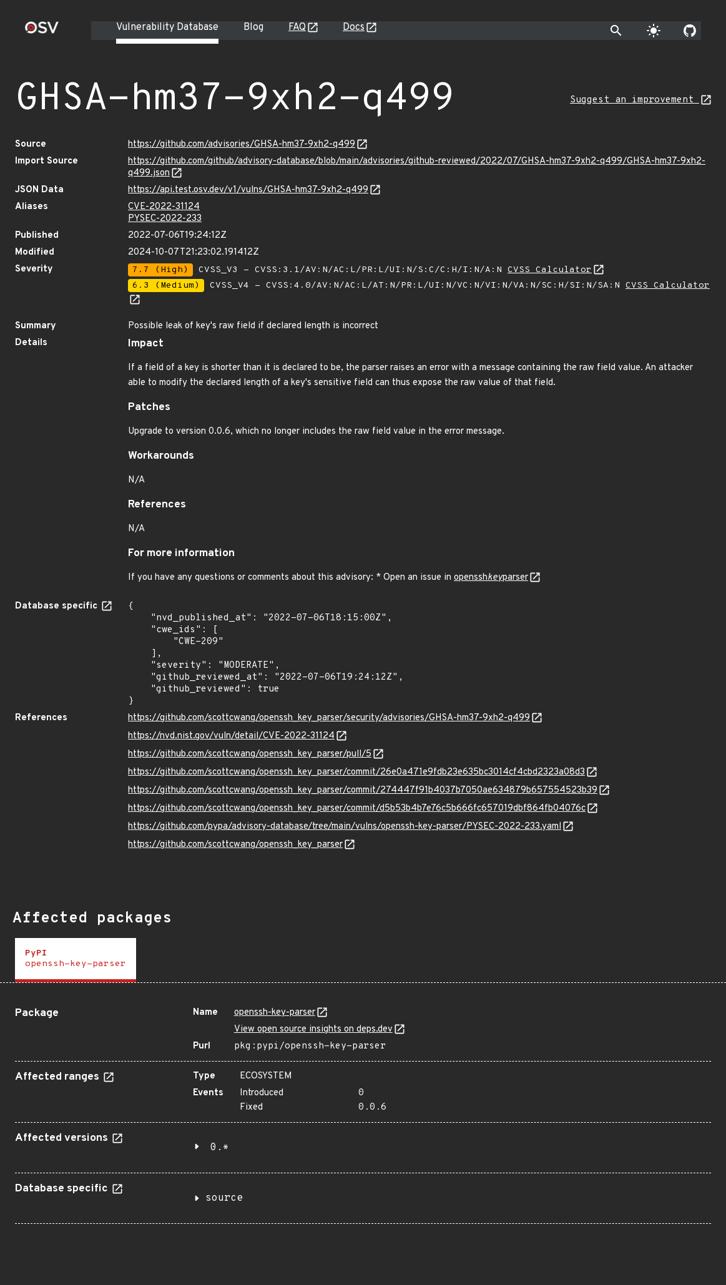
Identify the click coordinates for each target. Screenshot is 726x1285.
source (224, 1198)
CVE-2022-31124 (164, 207)
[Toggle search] (616, 30)
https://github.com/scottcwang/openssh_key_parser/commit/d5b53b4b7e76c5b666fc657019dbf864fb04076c (357, 808)
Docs (354, 27)
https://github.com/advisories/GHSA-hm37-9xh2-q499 (241, 144)
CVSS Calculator (550, 270)
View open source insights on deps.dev (313, 1029)
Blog (253, 27)
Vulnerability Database (167, 27)
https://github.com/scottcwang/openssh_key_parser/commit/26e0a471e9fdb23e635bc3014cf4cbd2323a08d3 (356, 772)
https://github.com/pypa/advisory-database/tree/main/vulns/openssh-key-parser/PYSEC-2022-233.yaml (344, 827)
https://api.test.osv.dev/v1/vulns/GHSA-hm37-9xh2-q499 (248, 190)
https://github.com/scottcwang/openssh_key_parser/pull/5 (249, 754)
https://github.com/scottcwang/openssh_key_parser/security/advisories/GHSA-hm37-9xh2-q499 (329, 718)
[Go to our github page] (690, 30)
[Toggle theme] (653, 30)
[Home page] (42, 31)
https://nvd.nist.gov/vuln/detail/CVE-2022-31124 (231, 736)
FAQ (297, 27)
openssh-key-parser (274, 1013)
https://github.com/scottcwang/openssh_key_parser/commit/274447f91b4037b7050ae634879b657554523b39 (362, 790)
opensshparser (491, 578)
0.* (219, 1147)
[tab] (75, 960)
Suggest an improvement (634, 100)
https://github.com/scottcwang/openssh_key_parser (235, 845)
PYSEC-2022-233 (165, 219)
